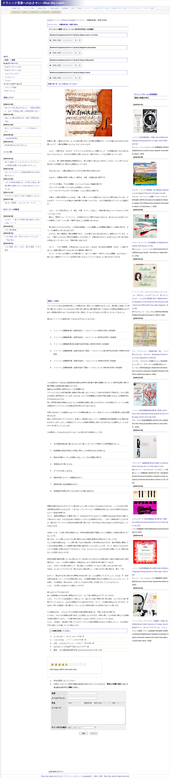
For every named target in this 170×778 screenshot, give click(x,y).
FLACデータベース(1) (13, 67)
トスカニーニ (10, 77)
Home (49, 20)
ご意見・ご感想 (9, 60)
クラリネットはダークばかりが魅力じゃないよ (22, 196)
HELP (6, 56)
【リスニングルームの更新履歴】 (145, 94)
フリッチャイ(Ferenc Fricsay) (63, 20)
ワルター (8, 80)
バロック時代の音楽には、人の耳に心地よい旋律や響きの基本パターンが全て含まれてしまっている (22, 185)
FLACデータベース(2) (13, 70)
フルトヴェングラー (12, 74)
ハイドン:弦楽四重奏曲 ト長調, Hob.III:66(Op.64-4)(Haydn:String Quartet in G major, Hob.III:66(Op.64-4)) (150, 140)
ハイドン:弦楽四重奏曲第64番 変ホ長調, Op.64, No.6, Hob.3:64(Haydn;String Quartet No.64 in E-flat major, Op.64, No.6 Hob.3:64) (150, 413)
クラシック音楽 (10, 87)
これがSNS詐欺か (11, 138)
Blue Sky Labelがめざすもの (52, 776)
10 (84, 664)
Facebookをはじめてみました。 (17, 145)
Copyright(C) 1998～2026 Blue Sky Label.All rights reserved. (105, 776)
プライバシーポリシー (72, 776)
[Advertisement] (22, 33)
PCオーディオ (10, 91)
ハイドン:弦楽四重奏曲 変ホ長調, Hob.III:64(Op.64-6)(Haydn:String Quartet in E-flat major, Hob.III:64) (150, 571)
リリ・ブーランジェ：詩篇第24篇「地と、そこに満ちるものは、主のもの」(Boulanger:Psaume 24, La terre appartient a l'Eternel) (150, 354)
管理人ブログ (8, 98)
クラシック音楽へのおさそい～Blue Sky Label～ (34, 2)
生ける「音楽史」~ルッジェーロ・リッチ (20, 203)
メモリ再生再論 (10, 230)
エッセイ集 (8, 152)
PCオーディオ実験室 (11, 209)
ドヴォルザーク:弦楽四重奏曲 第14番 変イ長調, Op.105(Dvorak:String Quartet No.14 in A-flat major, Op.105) (150, 522)
